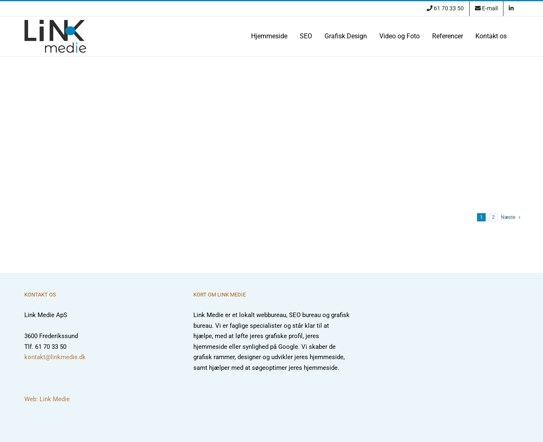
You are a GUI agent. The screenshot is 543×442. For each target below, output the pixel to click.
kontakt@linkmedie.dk (55, 357)
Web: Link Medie (47, 399)
